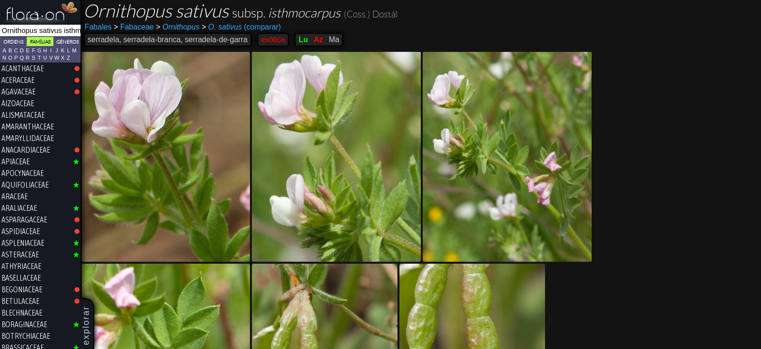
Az (319, 39)
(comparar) (241, 27)
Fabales (98, 27)
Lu (304, 39)
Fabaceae (135, 27)
